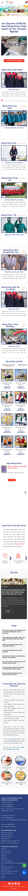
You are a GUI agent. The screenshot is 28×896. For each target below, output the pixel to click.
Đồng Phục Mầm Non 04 (7, 428)
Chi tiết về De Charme (14, 60)
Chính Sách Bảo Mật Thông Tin (9, 871)
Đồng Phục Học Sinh (7, 836)
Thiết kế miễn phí (6, 853)
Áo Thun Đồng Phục (6, 834)
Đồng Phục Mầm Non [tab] (9, 365)
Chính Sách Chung (6, 851)
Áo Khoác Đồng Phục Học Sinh (14, 128)
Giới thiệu (3, 848)
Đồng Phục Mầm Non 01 (21, 450)
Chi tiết (11, 480)
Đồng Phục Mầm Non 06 (7, 405)
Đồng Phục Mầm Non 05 (21, 405)
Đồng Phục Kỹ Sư (14, 89)
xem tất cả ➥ (22, 143)
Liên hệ (3, 877)
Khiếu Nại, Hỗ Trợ (6, 869)
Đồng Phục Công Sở (6, 832)
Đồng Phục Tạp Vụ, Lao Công (14, 272)
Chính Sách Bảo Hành (7, 873)
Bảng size (3, 857)
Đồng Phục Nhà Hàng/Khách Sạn (10, 840)
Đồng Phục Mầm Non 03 (21, 428)
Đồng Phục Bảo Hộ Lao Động (9, 843)
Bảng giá (3, 855)
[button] (8, 15)
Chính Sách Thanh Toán (7, 867)
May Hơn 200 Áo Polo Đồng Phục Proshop (17, 467)
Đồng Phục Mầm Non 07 (21, 383)
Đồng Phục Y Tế (5, 838)
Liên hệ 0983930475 (7, 387)
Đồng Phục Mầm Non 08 (7, 383)
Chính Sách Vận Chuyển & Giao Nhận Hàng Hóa (12, 864)
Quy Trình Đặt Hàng (6, 861)
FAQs (2, 875)
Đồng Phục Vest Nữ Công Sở (14, 162)
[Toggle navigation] (2, 2)
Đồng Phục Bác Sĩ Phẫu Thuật (14, 234)
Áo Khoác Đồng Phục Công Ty (14, 200)
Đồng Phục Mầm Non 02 (7, 450)
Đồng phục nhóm (14, 346)
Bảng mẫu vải (5, 859)
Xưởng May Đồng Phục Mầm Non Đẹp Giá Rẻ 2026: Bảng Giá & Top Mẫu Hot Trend (13, 592)
